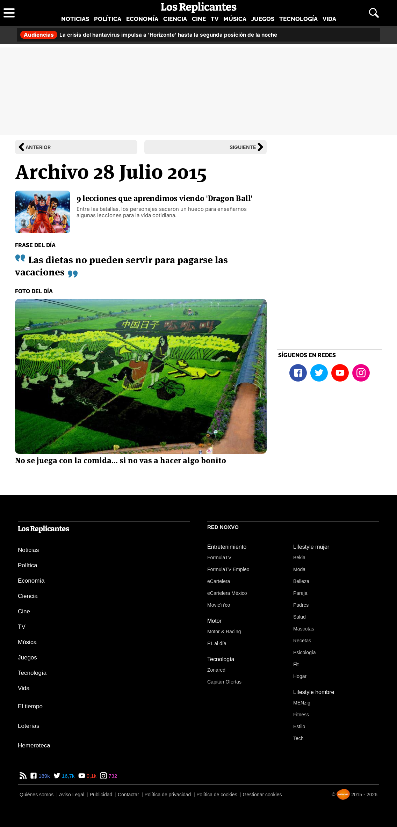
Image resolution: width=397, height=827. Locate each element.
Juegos (262, 18)
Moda (299, 569)
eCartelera (218, 581)
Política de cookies (216, 794)
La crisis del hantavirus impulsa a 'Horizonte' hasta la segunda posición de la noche (148, 35)
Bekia (299, 557)
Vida (329, 18)
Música (234, 18)
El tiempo (30, 706)
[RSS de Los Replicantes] (23, 776)
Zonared (216, 670)
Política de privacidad (167, 794)
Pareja (300, 593)
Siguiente (243, 147)
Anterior (38, 147)
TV (214, 18)
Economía (142, 18)
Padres (301, 605)
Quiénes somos (36, 794)
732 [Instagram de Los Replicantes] (112, 776)
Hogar (299, 676)
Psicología (304, 652)
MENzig (301, 703)
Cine (199, 18)
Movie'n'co (218, 605)
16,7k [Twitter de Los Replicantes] (67, 776)
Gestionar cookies (262, 794)
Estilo (299, 726)
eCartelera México (227, 593)
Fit (296, 664)
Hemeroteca (34, 745)
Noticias (75, 18)
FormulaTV (219, 557)
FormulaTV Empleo (228, 569)
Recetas (302, 640)
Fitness (301, 714)
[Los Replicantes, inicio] (199, 7)
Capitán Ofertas (224, 682)
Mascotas (303, 629)
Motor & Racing (224, 631)
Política (107, 18)
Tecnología (298, 18)
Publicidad (101, 794)
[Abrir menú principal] (9, 12)
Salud (299, 617)
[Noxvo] (343, 794)
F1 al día (216, 643)
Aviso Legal (71, 794)
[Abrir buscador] (374, 13)
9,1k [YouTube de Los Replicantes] (91, 776)
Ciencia (175, 18)
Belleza (301, 581)
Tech (298, 738)
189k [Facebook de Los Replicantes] (43, 776)
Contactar (128, 794)
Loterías (28, 726)
